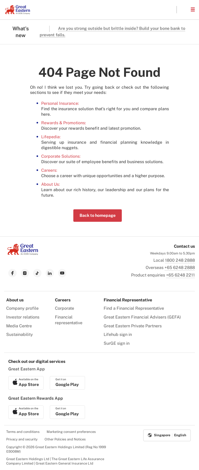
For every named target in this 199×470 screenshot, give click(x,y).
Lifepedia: (51, 136)
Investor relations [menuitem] (22, 317)
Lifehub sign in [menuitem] (118, 334)
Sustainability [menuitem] (19, 334)
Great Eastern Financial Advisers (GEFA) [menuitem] (142, 317)
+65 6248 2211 (180, 275)
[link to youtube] (62, 273)
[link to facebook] (12, 273)
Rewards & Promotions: (63, 122)
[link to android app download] (67, 383)
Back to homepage (98, 215)
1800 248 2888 (180, 260)
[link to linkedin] (50, 273)
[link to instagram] (25, 273)
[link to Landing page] (22, 253)
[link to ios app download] (26, 383)
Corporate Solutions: (61, 156)
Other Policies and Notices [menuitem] (65, 439)
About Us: (50, 184)
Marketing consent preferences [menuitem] (71, 432)
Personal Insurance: (60, 103)
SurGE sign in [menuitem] (117, 343)
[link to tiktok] (37, 273)
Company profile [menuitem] (22, 308)
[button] (183, 9)
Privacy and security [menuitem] (22, 439)
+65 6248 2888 (180, 267)
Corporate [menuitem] (64, 308)
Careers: (49, 170)
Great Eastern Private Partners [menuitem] (133, 325)
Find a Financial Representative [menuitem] (134, 308)
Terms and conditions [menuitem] (23, 432)
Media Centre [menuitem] (19, 325)
